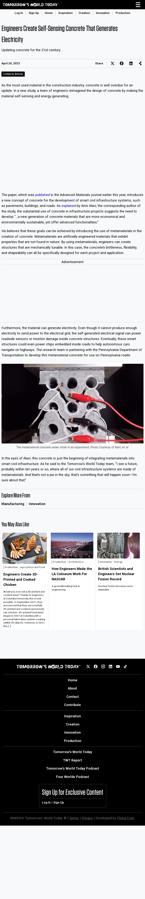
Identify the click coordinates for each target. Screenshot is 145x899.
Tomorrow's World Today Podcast (72, 768)
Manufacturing (12, 504)
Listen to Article (13, 73)
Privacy (87, 818)
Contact (72, 697)
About (72, 688)
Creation (84, 13)
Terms (74, 818)
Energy (118, 562)
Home (49, 13)
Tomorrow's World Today (72, 752)
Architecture (75, 562)
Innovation (103, 13)
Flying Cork (125, 818)
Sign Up (34, 13)
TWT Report (72, 760)
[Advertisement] (72, 294)
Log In (19, 13)
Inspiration (66, 13)
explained (69, 206)
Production (123, 13)
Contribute (72, 705)
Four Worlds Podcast (72, 777)
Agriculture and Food (32, 567)
